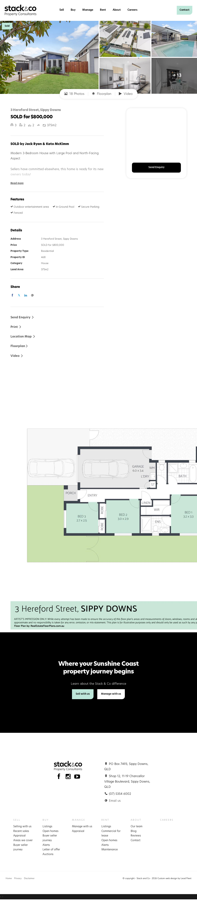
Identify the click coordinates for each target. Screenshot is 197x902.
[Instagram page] (68, 777)
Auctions (48, 854)
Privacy (18, 879)
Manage (87, 10)
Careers (132, 10)
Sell (61, 10)
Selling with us (22, 826)
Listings (47, 826)
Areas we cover (23, 840)
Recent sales (21, 831)
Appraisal (19, 835)
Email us (115, 800)
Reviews (136, 835)
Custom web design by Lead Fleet (174, 879)
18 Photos (74, 94)
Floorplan (101, 94)
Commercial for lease (111, 833)
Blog (133, 831)
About (117, 10)
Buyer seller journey (20, 847)
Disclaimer (29, 879)
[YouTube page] (77, 777)
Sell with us (83, 694)
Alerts (46, 845)
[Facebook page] (59, 777)
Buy (73, 10)
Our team (136, 826)
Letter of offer (51, 849)
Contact (185, 10)
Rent (103, 10)
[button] (16, 327)
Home (9, 879)
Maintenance (109, 849)
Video (126, 94)
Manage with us (111, 694)
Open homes (50, 831)
